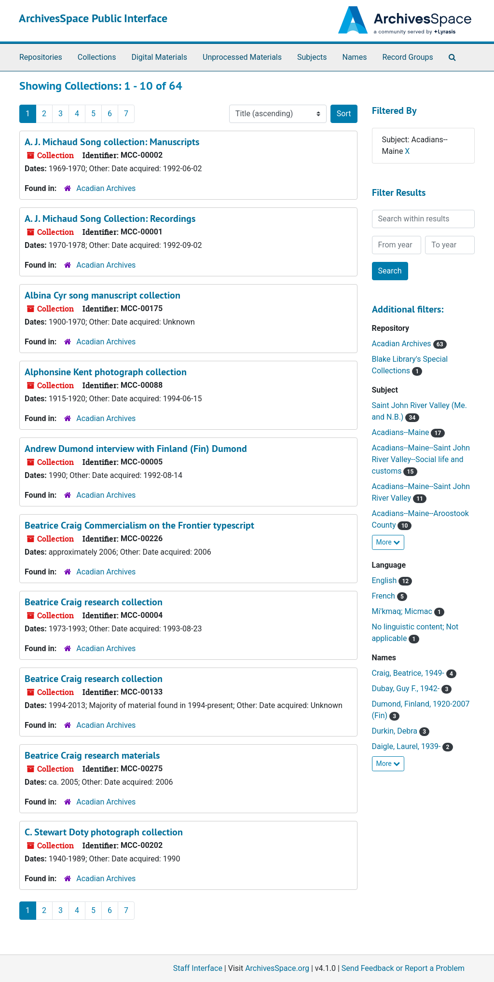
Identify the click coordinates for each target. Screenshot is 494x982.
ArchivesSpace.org (277, 968)
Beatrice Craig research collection (94, 602)
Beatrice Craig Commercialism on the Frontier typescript (139, 525)
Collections (97, 57)
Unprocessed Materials (242, 57)
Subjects (312, 57)
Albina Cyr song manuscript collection (102, 295)
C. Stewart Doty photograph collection (104, 832)
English (385, 580)
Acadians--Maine (401, 432)
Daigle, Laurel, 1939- (407, 746)
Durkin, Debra (395, 731)
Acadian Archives (106, 188)
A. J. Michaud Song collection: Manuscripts (112, 142)
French (384, 595)
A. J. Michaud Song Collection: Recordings (110, 218)
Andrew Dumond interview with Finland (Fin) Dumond (136, 448)
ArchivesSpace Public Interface (93, 18)
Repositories (40, 57)
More (388, 542)
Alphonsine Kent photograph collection (106, 372)
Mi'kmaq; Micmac (403, 611)
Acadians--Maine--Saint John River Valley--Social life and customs (421, 459)
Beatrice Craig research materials (92, 755)
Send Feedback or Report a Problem (403, 968)
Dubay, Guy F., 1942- (407, 688)
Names (355, 57)
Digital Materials (159, 57)
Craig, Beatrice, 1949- (409, 673)
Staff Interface (197, 968)
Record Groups (407, 57)
